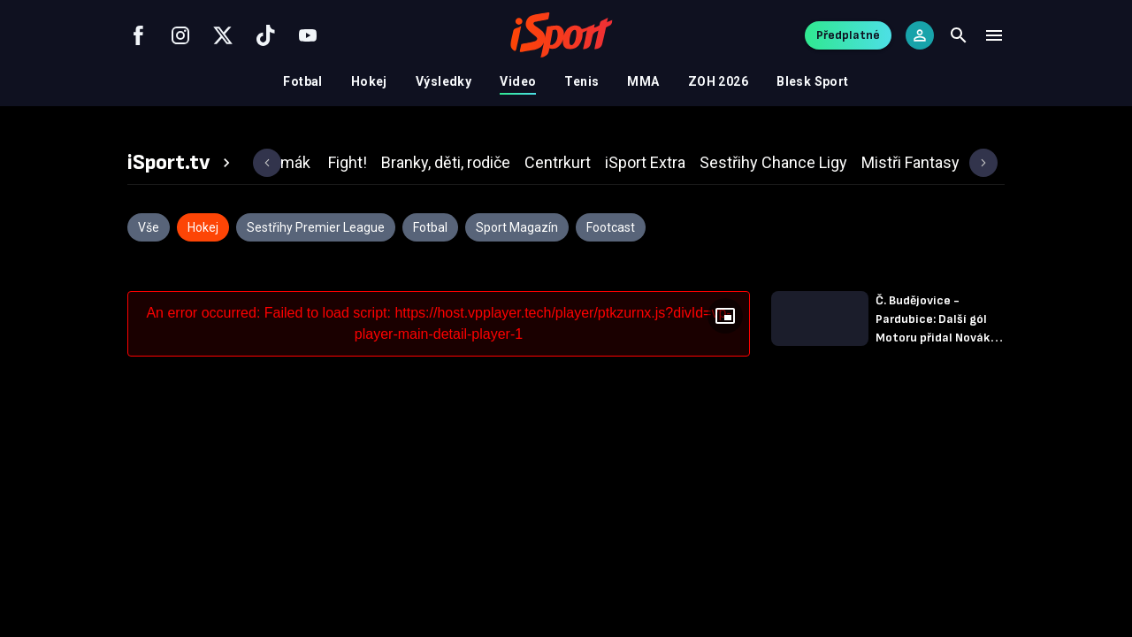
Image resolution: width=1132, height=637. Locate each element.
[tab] (181, 163)
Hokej (369, 81)
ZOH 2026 (718, 81)
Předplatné (848, 34)
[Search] (958, 35)
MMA (643, 81)
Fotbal (303, 81)
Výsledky (443, 81)
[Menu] (994, 35)
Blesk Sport (812, 81)
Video (518, 81)
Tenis (581, 81)
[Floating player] (725, 316)
